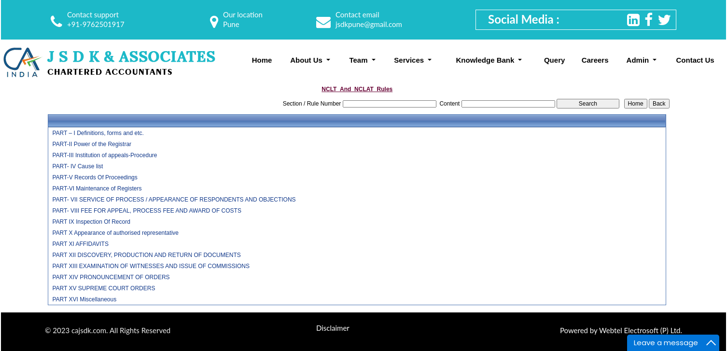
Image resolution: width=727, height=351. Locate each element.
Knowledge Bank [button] (486, 60)
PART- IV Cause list (77, 166)
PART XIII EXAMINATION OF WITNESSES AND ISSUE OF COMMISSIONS (151, 266)
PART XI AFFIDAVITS (80, 244)
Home (262, 60)
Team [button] (359, 60)
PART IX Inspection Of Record (91, 221)
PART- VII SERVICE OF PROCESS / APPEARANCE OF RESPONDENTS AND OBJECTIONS (173, 199)
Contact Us (695, 60)
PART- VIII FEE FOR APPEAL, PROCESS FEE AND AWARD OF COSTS (146, 210)
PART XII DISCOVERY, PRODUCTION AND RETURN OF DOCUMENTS (146, 255)
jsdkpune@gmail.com (369, 24)
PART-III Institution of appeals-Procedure (104, 155)
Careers (595, 60)
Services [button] (410, 60)
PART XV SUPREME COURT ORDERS (103, 288)
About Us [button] (307, 60)
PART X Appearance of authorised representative (115, 233)
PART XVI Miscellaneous (84, 299)
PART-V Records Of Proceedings (94, 177)
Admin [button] (639, 60)
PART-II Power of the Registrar (91, 144)
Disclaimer (333, 328)
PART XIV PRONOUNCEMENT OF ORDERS (110, 277)
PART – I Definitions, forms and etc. (97, 133)
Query (554, 60)
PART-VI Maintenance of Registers (96, 188)
